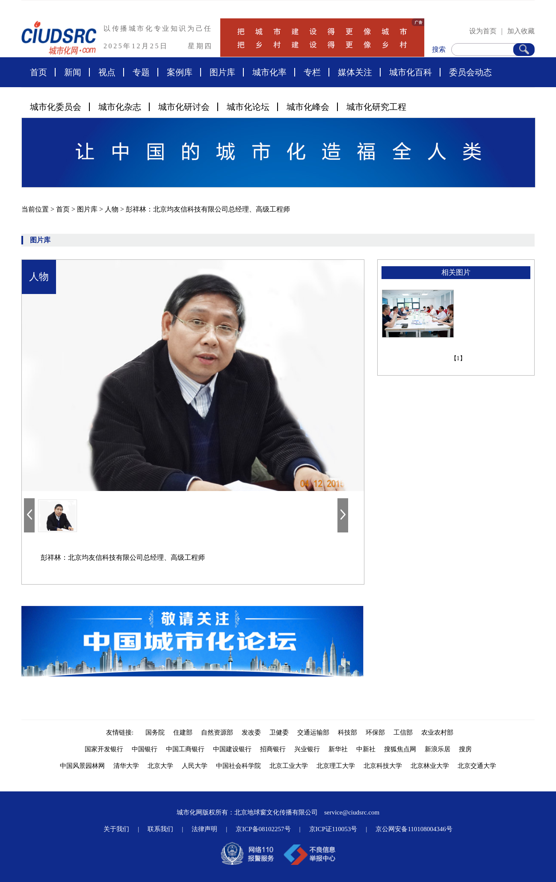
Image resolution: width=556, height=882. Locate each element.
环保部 (375, 732)
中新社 (366, 749)
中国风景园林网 (82, 765)
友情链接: (121, 732)
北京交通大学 (477, 765)
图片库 (222, 72)
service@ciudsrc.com (351, 812)
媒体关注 (355, 72)
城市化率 (269, 72)
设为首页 (483, 31)
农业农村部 (437, 732)
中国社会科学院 (238, 765)
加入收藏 (521, 31)
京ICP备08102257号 (263, 829)
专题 (141, 72)
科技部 (347, 732)
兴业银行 (307, 749)
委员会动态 (470, 72)
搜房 (465, 749)
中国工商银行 (185, 749)
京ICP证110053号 (333, 829)
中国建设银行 (232, 749)
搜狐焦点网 (400, 749)
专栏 (312, 72)
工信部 (403, 732)
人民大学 (194, 765)
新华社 (338, 749)
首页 (38, 72)
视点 (106, 72)
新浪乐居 (437, 749)
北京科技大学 (383, 765)
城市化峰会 (308, 107)
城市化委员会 (55, 107)
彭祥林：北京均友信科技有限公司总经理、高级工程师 (208, 209)
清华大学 (126, 765)
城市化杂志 (119, 107)
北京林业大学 (430, 765)
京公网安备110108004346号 (414, 829)
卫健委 (279, 732)
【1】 (458, 358)
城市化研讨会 (184, 107)
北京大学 (160, 765)
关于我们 (116, 829)
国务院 (155, 732)
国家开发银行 (104, 749)
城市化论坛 (248, 107)
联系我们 (160, 829)
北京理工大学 (335, 765)
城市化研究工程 (376, 107)
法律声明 (204, 829)
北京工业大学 (288, 765)
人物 (112, 209)
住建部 (182, 732)
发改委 (251, 732)
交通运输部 (313, 732)
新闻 (72, 72)
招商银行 (273, 749)
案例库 (179, 72)
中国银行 (144, 749)
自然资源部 (217, 732)
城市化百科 (410, 72)
